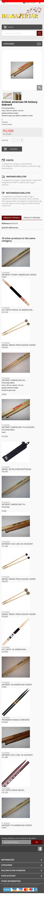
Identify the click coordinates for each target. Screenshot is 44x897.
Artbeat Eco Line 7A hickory (17, 755)
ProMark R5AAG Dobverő (15, 719)
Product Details (11, 217)
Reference (6, 223)
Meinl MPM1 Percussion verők (19, 614)
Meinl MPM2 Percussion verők (19, 345)
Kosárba (13, 149)
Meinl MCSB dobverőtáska (16, 469)
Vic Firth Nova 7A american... (18, 309)
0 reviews (6, 272)
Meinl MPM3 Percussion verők (19, 579)
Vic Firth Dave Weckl (13, 790)
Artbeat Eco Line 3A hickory (17, 543)
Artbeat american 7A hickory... (19, 427)
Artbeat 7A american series (17, 825)
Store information (11, 881)
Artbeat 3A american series (17, 684)
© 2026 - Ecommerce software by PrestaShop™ (21, 885)
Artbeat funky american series (19, 274)
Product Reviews (32, 217)
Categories (8, 44)
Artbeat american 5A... (14, 380)
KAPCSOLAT (31, 2)
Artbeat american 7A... (14, 504)
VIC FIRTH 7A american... (14, 649)
